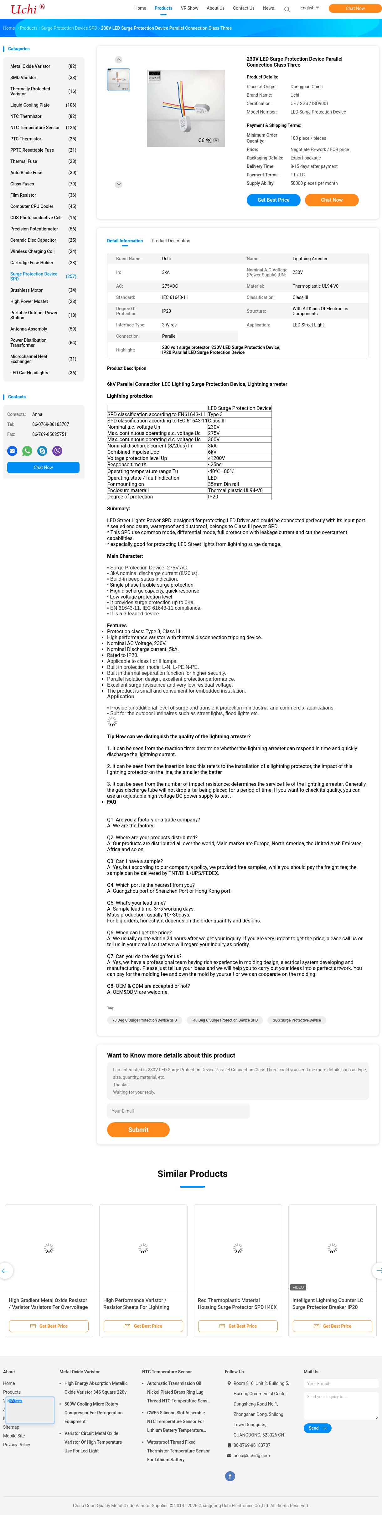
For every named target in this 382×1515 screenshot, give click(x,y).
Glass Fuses (43, 184)
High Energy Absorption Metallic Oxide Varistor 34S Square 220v (96, 1388)
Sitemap (11, 1427)
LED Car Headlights (43, 373)
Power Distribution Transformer (43, 343)
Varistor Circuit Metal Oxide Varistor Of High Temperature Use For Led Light (93, 1442)
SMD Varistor (43, 77)
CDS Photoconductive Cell (43, 218)
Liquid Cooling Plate (43, 105)
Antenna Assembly (43, 329)
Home (9, 1383)
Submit (138, 1130)
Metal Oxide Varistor (43, 66)
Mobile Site (14, 1435)
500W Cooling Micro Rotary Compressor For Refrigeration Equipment (94, 1412)
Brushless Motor (43, 290)
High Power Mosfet (43, 301)
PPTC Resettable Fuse (43, 150)
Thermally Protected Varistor (43, 91)
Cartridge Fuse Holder (43, 263)
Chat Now (355, 8)
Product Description (171, 240)
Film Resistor (43, 195)
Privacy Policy (16, 1444)
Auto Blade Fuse (43, 172)
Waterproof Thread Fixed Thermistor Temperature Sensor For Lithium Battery (178, 1451)
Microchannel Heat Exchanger (43, 359)
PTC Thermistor (43, 139)
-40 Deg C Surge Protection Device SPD (225, 1020)
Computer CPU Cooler (43, 206)
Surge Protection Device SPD (43, 276)
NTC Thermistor (43, 116)
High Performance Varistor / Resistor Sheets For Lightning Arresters (136, 1307)
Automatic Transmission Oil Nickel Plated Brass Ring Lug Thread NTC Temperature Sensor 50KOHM (179, 1393)
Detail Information (125, 240)
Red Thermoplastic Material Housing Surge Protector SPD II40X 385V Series (237, 1307)
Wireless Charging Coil (43, 251)
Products (12, 1392)
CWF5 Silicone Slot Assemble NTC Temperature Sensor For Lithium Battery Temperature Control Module (176, 1422)
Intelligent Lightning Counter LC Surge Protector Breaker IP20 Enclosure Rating (327, 1307)
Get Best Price (274, 200)
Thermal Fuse (43, 161)
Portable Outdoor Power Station (43, 315)
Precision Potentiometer (43, 229)
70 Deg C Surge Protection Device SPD (144, 1020)
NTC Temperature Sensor (43, 127)
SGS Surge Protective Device (297, 1020)
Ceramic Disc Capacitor (43, 240)
